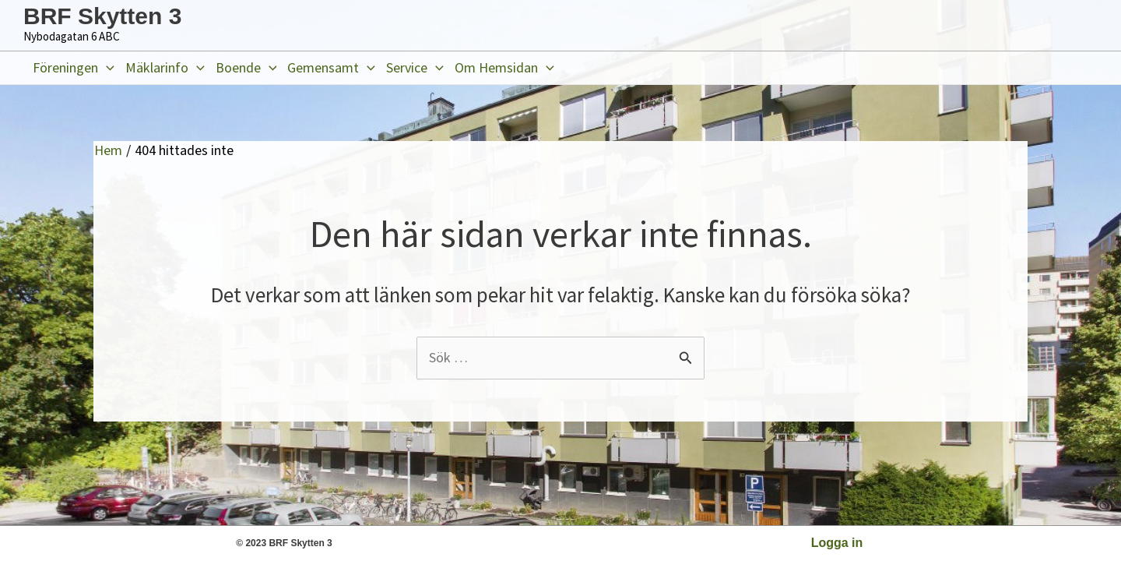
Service (415, 67)
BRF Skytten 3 (102, 16)
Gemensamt (331, 67)
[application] (106, 68)
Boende (246, 67)
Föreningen (73, 67)
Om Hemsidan (504, 67)
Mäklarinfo (165, 67)
